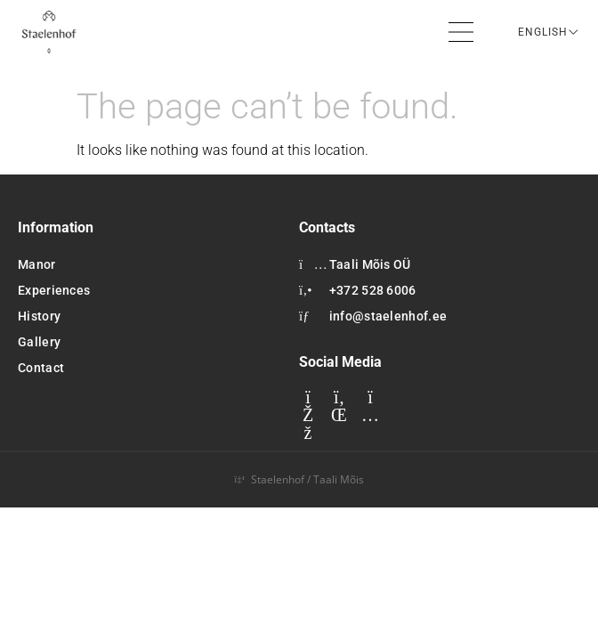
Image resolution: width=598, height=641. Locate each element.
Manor (37, 264)
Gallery (39, 342)
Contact (41, 368)
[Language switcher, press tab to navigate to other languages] (549, 32)
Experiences (54, 290)
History (39, 316)
